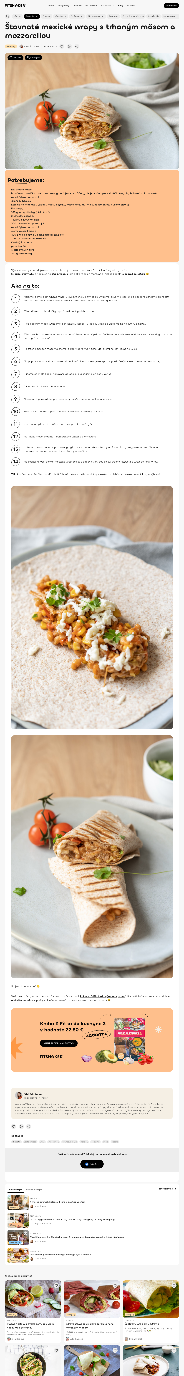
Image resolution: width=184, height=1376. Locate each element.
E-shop (131, 5)
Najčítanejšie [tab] (16, 1189)
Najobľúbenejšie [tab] (34, 1189)
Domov (51, 5)
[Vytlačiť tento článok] (69, 46)
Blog (120, 5)
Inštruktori (91, 5)
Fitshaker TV (107, 5)
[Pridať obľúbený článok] (61, 46)
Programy (63, 5)
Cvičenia (77, 5)
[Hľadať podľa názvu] (7, 16)
